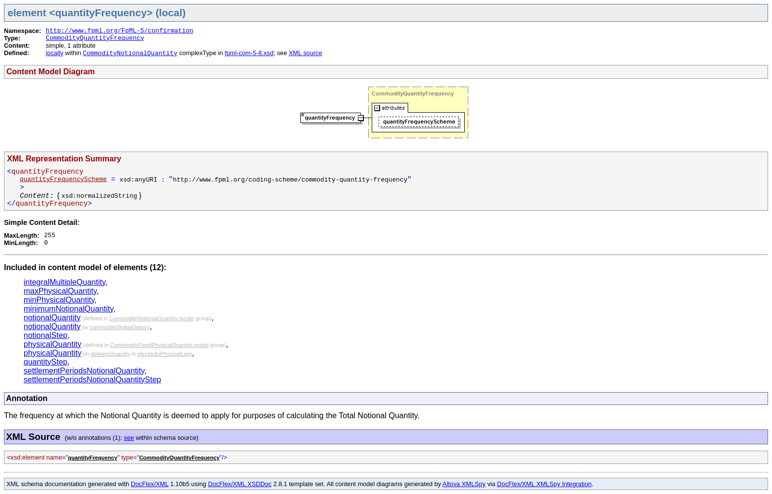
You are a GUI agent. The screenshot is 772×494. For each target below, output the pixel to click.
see (129, 437)
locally (55, 53)
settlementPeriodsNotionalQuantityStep (92, 379)
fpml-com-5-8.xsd (249, 53)
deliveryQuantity (110, 354)
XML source (305, 53)
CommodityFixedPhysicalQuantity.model (159, 345)
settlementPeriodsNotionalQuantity (84, 371)
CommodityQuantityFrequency (95, 38)
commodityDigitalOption (119, 327)
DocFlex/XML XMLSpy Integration (544, 484)
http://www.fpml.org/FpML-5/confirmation (119, 30)
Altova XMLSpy (464, 484)
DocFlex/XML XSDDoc (240, 484)
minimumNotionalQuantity (68, 309)
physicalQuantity (52, 344)
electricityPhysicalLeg (163, 354)
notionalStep (45, 335)
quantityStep (45, 362)
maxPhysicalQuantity (60, 291)
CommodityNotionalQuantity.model (151, 318)
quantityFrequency (92, 458)
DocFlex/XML (149, 484)
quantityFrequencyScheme (63, 179)
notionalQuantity (52, 317)
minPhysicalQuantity (59, 300)
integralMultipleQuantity (64, 282)
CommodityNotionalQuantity (130, 53)
